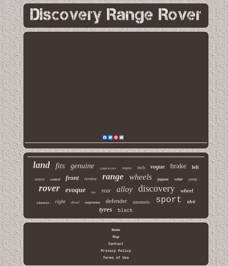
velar (178, 179)
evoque (75, 190)
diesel (75, 202)
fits (60, 165)
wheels (140, 176)
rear (106, 190)
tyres (105, 209)
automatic (141, 202)
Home (115, 230)
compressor (108, 168)
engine (127, 168)
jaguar (163, 179)
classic (43, 203)
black (125, 210)
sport (169, 200)
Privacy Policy (116, 251)
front (72, 177)
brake (178, 166)
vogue (157, 166)
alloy (125, 189)
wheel (186, 191)
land (41, 165)
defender (116, 200)
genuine (82, 166)
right (60, 201)
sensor (40, 179)
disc (93, 192)
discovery (156, 188)
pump (193, 179)
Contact (116, 244)
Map (116, 237)
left (195, 167)
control (55, 179)
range (112, 176)
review (90, 178)
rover (49, 188)
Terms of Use (116, 258)
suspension (92, 202)
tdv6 (191, 201)
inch (141, 167)
